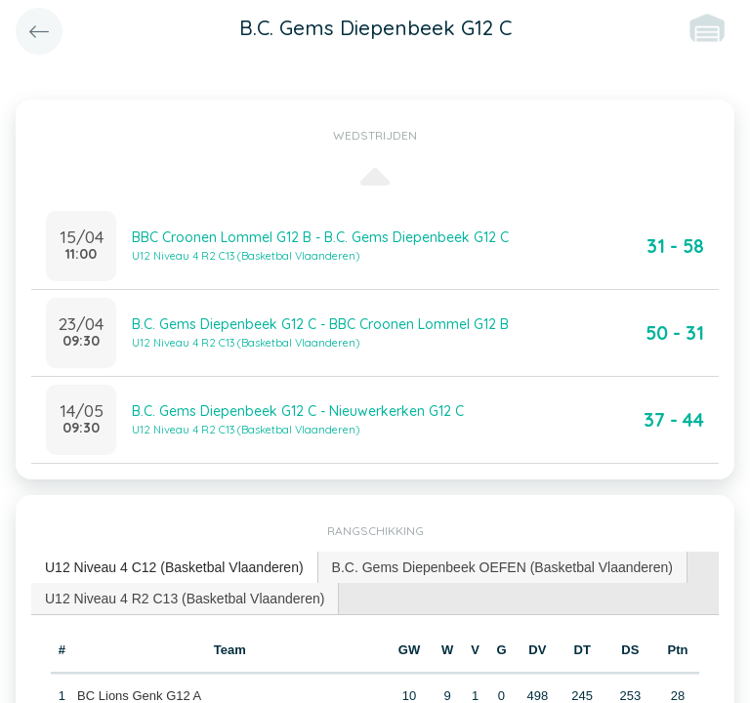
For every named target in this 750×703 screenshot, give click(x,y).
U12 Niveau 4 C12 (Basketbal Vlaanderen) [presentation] (174, 567)
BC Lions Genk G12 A (139, 695)
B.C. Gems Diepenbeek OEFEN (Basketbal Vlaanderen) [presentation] (502, 567)
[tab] (174, 568)
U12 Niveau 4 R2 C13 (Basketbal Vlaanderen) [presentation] (184, 598)
